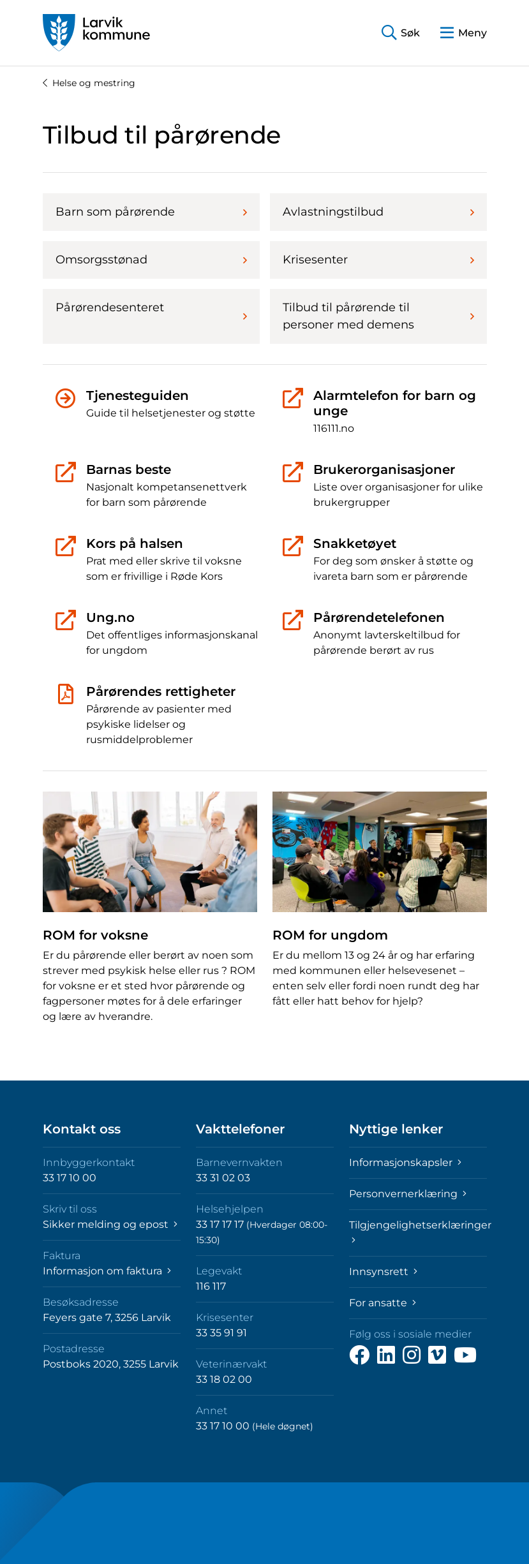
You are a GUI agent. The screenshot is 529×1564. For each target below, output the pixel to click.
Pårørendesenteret (151, 311)
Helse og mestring (89, 83)
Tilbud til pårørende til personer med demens (378, 316)
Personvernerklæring (407, 1194)
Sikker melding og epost (110, 1224)
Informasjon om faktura (107, 1271)
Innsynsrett (383, 1271)
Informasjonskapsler (405, 1162)
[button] (401, 33)
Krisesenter (378, 260)
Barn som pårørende (151, 212)
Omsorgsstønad (151, 260)
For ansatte (382, 1303)
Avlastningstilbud (378, 212)
